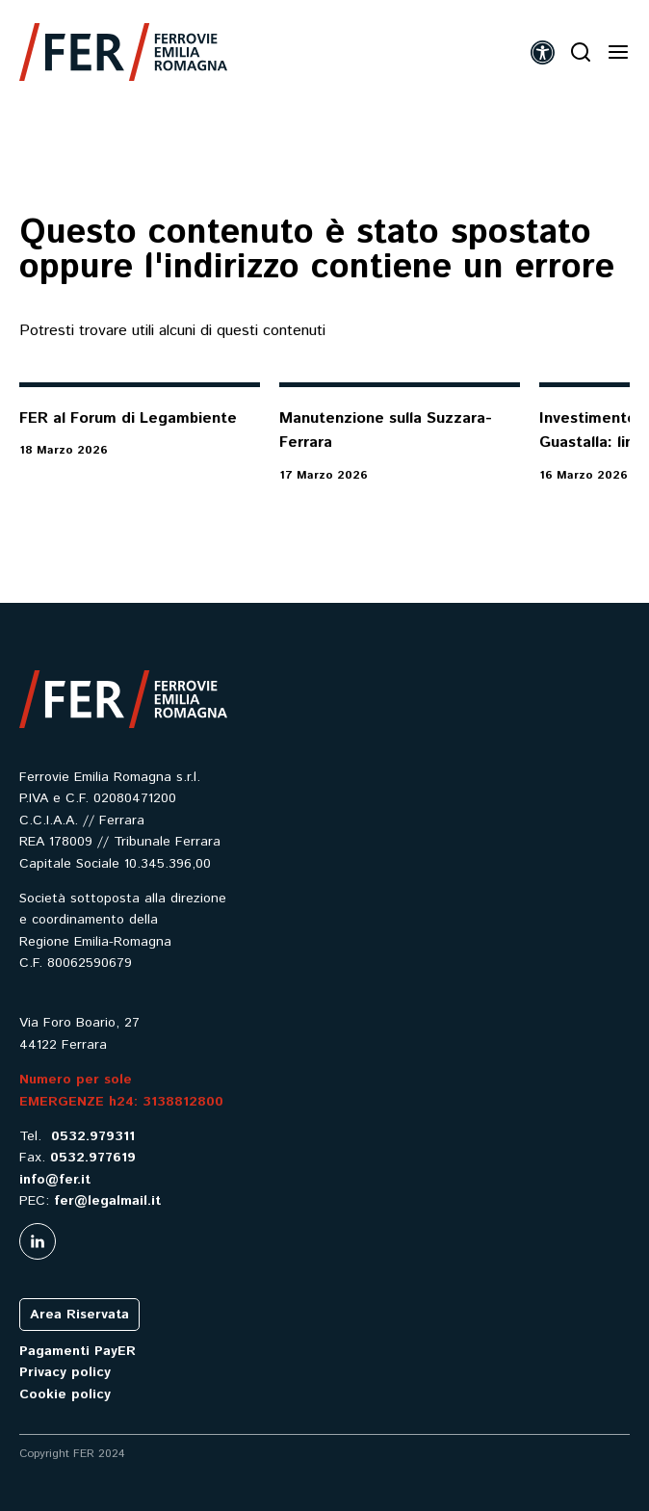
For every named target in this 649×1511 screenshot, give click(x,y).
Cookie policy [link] (65, 1394)
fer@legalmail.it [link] (107, 1201)
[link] (123, 52)
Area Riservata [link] (79, 1314)
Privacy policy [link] (65, 1372)
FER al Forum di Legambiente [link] (128, 418)
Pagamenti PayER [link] (77, 1351)
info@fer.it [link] (55, 1179)
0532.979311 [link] (93, 1136)
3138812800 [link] (183, 1101)
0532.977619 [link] (93, 1157)
